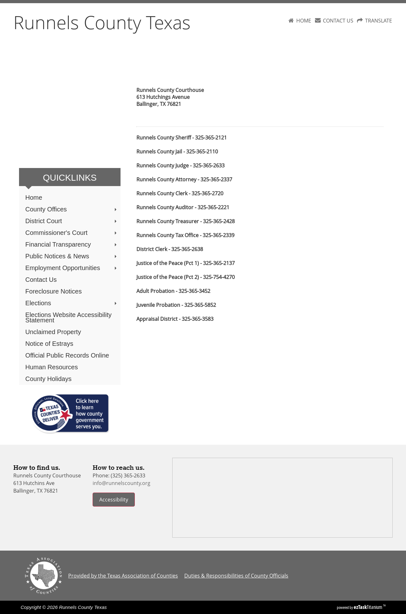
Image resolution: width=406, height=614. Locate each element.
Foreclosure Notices (53, 291)
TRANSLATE (378, 20)
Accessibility (113, 499)
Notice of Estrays (49, 343)
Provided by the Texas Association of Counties (123, 575)
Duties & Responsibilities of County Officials (236, 575)
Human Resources (51, 367)
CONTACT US (338, 20)
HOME (303, 20)
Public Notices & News (71, 256)
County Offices (71, 209)
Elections (71, 303)
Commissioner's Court (71, 232)
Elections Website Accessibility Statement (68, 317)
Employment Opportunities (71, 267)
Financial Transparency (71, 244)
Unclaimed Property (53, 331)
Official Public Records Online (67, 355)
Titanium (368, 607)
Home (33, 197)
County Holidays (48, 378)
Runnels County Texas (102, 22)
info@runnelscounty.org (121, 483)
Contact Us (41, 279)
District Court (71, 220)
